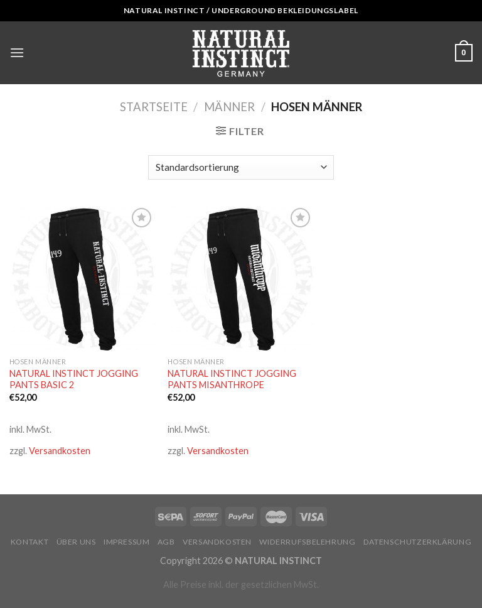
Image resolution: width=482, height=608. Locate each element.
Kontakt (29, 541)
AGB (166, 541)
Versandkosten (59, 450)
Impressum (127, 541)
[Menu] (16, 52)
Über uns (76, 541)
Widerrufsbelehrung (307, 541)
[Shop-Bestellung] (241, 167)
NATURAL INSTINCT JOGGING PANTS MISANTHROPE (232, 379)
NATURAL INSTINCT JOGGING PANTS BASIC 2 (73, 379)
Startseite (154, 107)
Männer (229, 107)
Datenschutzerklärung (417, 541)
